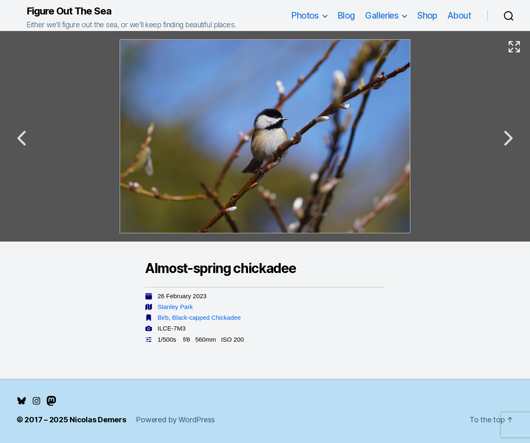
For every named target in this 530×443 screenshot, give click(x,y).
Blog (346, 15)
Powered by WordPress (175, 419)
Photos (305, 15)
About (459, 15)
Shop (427, 15)
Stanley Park (175, 306)
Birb (163, 317)
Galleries (381, 15)
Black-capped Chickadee (206, 317)
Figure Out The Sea (68, 11)
